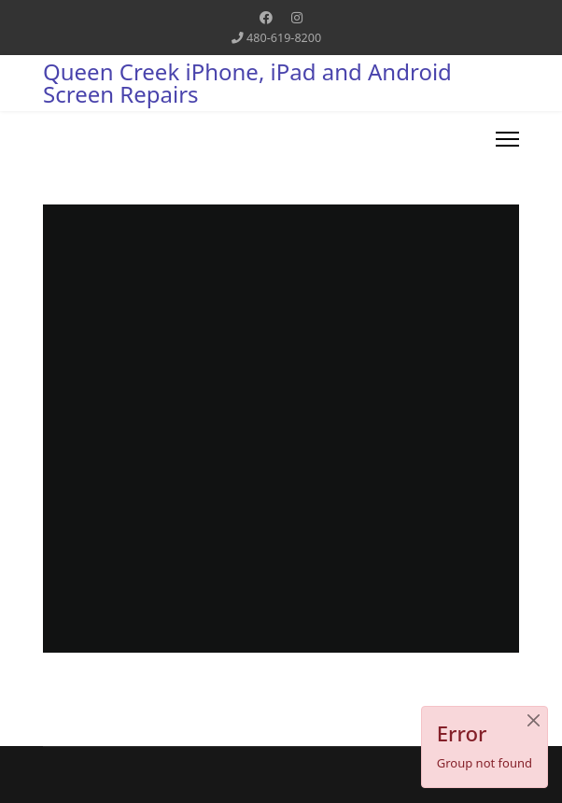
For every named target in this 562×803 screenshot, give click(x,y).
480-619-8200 (283, 38)
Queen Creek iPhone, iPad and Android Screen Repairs (247, 83)
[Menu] (507, 139)
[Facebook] (266, 17)
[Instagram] (296, 17)
